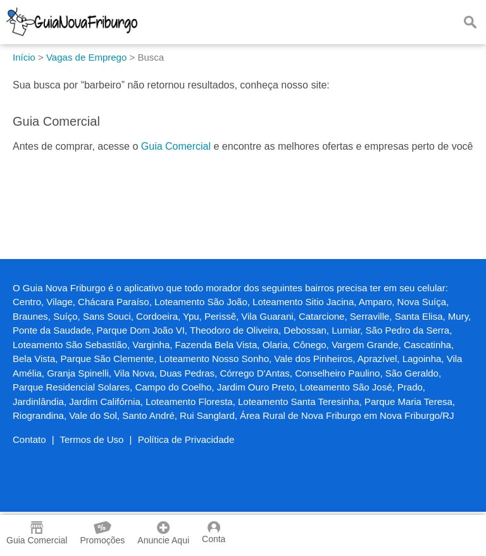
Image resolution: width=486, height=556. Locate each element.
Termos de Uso (92, 439)
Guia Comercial (176, 146)
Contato (29, 439)
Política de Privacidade (186, 439)
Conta (213, 532)
